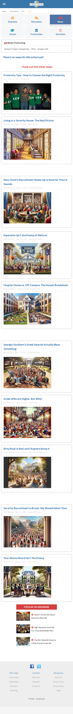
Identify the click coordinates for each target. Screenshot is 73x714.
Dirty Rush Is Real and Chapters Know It (26, 449)
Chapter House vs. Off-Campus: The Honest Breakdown (36, 285)
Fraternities (14, 681)
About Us (58, 677)
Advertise (36, 677)
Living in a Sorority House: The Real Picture (29, 120)
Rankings (14, 690)
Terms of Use (58, 681)
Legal (58, 690)
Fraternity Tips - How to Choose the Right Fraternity (34, 75)
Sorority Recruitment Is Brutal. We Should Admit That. (35, 508)
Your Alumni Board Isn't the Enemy (24, 558)
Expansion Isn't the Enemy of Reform (25, 235)
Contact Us (36, 686)
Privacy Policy (58, 686)
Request (36, 681)
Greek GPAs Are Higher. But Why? (23, 399)
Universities (14, 677)
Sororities (14, 686)
